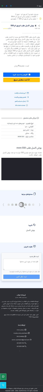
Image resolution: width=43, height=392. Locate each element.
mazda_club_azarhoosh (22, 333)
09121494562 (21, 336)
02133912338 (21, 346)
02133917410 (21, 343)
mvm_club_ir (21, 330)
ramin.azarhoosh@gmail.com (21, 340)
